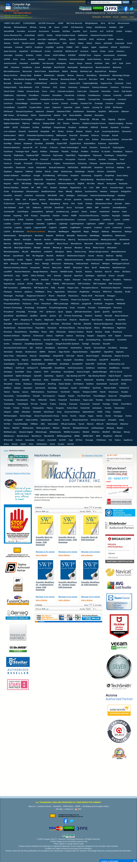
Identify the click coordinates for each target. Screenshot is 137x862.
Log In (131, 17)
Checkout (124, 17)
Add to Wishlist (41, 555)
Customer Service (44, 806)
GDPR (77, 806)
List (47, 511)
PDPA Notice (68, 806)
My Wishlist (107, 17)
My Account (96, 17)
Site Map (59, 809)
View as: (38, 511)
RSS (79, 809)
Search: (89, 2)
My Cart (115, 17)
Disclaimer (57, 806)
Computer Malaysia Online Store (17, 473)
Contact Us (69, 809)
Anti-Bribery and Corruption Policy (95, 806)
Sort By (82, 511)
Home (6, 450)
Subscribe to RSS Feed (94, 456)
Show (86, 507)
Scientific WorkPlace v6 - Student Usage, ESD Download (67, 584)
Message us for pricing (45, 552)
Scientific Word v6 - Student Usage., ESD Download (67, 539)
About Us (31, 806)
